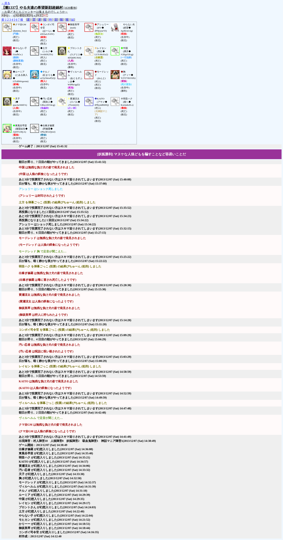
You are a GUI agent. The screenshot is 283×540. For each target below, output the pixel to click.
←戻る (5, 3)
